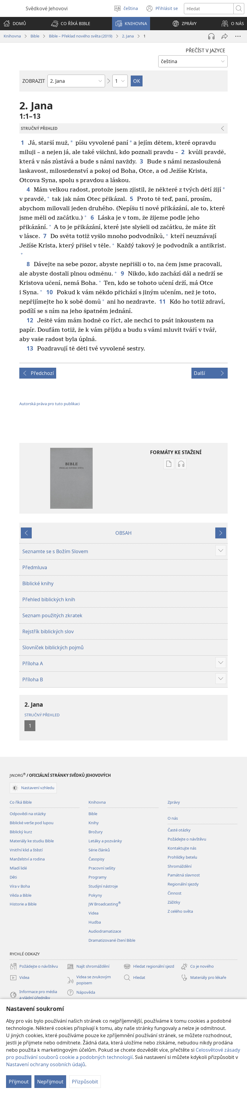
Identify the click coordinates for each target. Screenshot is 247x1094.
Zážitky (174, 902)
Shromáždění (179, 866)
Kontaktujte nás (182, 848)
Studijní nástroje (103, 886)
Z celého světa (180, 911)
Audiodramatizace (104, 931)
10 (50, 292)
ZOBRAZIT (33, 81)
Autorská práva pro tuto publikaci (49, 403)
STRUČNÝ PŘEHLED (41, 715)
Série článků (99, 850)
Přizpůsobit (85, 1081)
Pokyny (95, 895)
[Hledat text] (209, 8)
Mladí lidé (18, 868)
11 (163, 301)
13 (30, 348)
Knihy (93, 822)
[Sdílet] (224, 36)
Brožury (95, 831)
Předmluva (34, 567)
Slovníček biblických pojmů (53, 647)
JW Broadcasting (104, 904)
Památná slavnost (184, 875)
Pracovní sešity (101, 868)
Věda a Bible (20, 895)
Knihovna (12, 36)
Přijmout (19, 1081)
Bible (34, 36)
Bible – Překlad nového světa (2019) (80, 36)
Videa (93, 913)
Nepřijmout (50, 1081)
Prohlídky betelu (182, 857)
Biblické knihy (37, 583)
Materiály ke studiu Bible (32, 841)
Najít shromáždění (88, 966)
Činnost (174, 893)
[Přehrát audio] (211, 36)
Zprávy (174, 802)
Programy (97, 877)
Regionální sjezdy (183, 884)
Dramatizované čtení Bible (111, 940)
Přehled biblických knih (48, 599)
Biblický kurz (21, 831)
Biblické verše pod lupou (31, 822)
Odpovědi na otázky (28, 813)
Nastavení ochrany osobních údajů (45, 1064)
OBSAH (123, 533)
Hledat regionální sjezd (148, 966)
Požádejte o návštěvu (187, 839)
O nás (173, 818)
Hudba (94, 922)
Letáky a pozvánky (105, 841)
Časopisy (96, 859)
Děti (13, 877)
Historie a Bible (23, 904)
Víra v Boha (20, 886)
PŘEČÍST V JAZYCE (205, 50)
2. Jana (128, 36)
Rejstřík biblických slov (48, 631)
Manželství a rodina (27, 859)
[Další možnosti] (238, 36)
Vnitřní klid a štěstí (26, 850)
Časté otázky (179, 830)
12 (30, 320)
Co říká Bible (21, 802)
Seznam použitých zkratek (52, 615)
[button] (70, 23)
